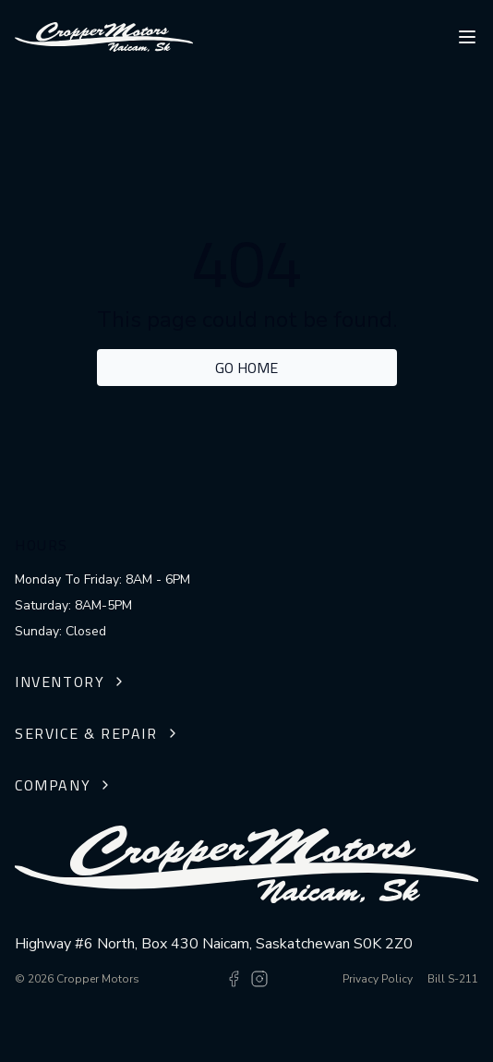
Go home (246, 367)
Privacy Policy (378, 978)
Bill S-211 (452, 978)
